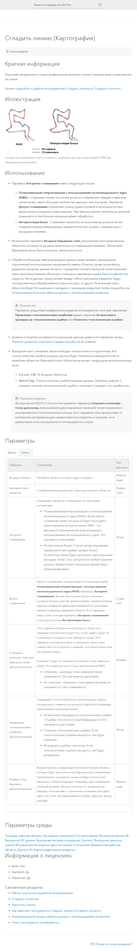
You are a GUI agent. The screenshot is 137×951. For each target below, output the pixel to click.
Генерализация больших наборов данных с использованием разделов (60, 292)
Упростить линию (24, 905)
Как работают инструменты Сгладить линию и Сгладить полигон (56, 910)
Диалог (12, 452)
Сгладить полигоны (25, 899)
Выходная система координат (58, 840)
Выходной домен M (113, 835)
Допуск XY (25, 850)
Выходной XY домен (20, 840)
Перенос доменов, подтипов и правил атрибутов (46, 341)
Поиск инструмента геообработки (35, 922)
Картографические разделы (54, 850)
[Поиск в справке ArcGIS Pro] (65, 5)
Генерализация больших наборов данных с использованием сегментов (61, 916)
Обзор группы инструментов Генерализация (42, 893)
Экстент (87, 840)
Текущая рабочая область (23, 835)
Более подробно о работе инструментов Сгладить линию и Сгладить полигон (63, 88)
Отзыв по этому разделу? (113, 944)
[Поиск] (100, 5)
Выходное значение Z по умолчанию (70, 835)
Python (25, 452)
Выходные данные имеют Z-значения (62, 845)
